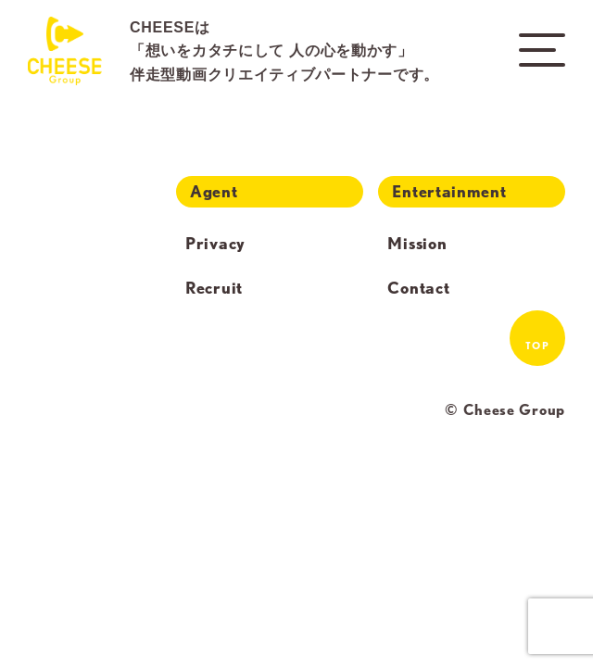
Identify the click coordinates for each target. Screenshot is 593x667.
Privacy (215, 243)
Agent (214, 191)
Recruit (214, 288)
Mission (417, 243)
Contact (418, 288)
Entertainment (449, 191)
